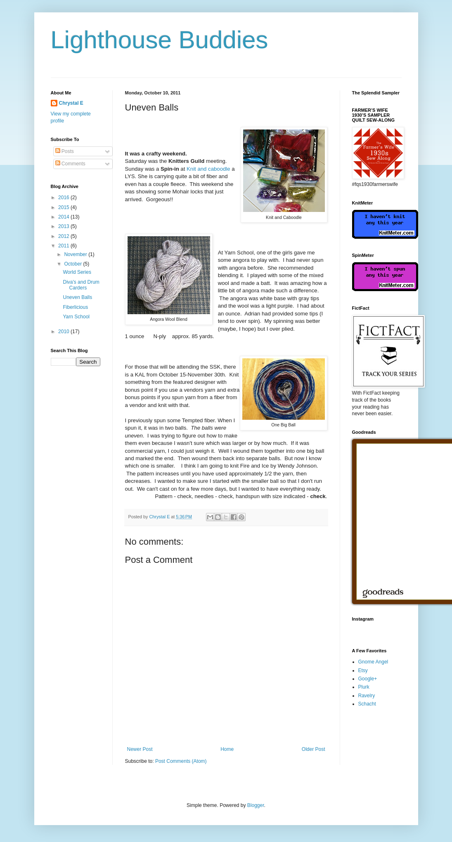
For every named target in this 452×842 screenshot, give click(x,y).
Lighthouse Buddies (159, 40)
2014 (64, 217)
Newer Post (140, 749)
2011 (64, 246)
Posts (64, 151)
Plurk (363, 687)
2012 (64, 236)
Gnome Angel (373, 662)
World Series (77, 272)
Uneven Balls (77, 297)
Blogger (255, 805)
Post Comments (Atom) (181, 761)
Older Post (313, 749)
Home (227, 749)
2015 (64, 207)
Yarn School (76, 317)
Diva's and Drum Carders (81, 285)
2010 (64, 331)
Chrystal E (71, 103)
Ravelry (366, 696)
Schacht (367, 704)
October (73, 264)
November (76, 254)
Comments (70, 164)
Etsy (363, 670)
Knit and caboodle (208, 169)
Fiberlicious (75, 307)
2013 (64, 226)
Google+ (367, 679)
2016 (64, 197)
